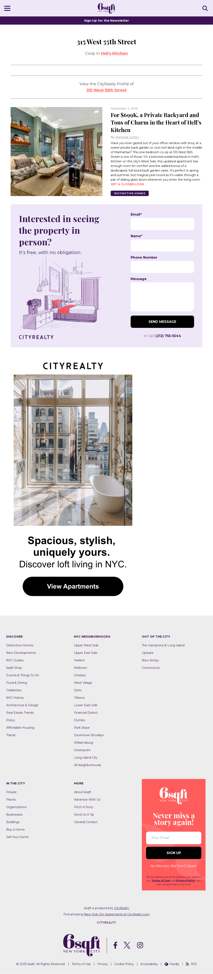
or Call (162, 336)
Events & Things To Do (22, 675)
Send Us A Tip (84, 815)
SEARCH (206, 8)
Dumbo (79, 720)
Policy (10, 720)
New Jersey (150, 660)
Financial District (86, 713)
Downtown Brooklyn (89, 735)
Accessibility (149, 964)
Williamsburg (83, 743)
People (11, 792)
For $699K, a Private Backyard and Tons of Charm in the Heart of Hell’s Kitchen (156, 122)
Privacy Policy (185, 880)
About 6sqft (82, 792)
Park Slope (82, 728)
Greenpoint (82, 750)
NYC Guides (15, 660)
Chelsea (79, 675)
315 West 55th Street (107, 90)
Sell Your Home (17, 837)
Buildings (13, 822)
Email (136, 215)
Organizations (16, 807)
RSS (191, 964)
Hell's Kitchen (114, 53)
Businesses (14, 815)
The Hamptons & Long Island (163, 645)
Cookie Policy (124, 964)
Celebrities (13, 690)
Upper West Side (86, 645)
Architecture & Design (22, 705)
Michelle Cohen (127, 137)
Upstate (148, 653)
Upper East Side (85, 653)
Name (136, 236)
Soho (78, 690)
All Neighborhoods (87, 765)
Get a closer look (127, 184)
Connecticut (151, 668)
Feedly (171, 964)
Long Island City (86, 758)
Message (139, 279)
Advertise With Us (87, 800)
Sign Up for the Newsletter (106, 20)
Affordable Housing (20, 728)
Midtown (80, 668)
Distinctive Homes (131, 193)
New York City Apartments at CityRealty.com (117, 914)
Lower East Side (86, 705)
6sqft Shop (14, 668)
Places (11, 800)
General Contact (86, 822)
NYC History (15, 698)
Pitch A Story (83, 807)
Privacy (102, 964)
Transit (11, 735)
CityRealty (121, 908)
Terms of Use (160, 880)
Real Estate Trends (20, 713)
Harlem (79, 660)
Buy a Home (15, 830)
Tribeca (79, 698)
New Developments (21, 653)
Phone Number (144, 258)
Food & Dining (16, 683)
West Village (83, 683)
